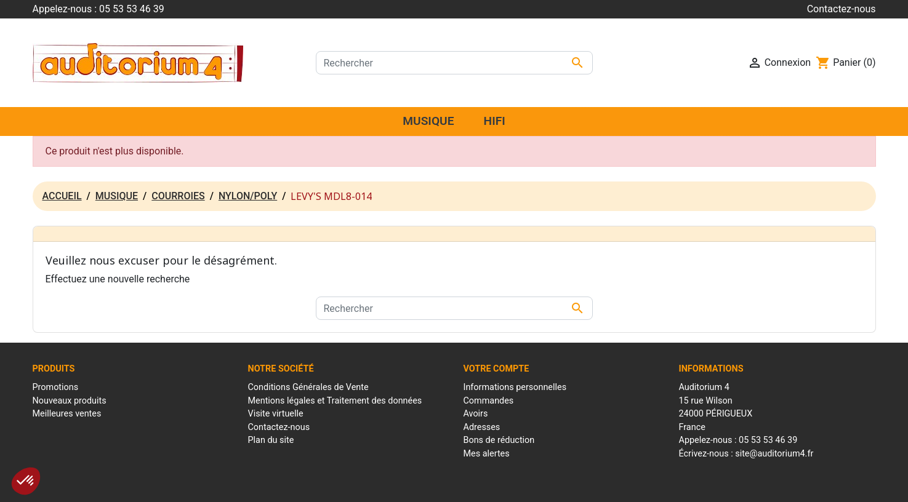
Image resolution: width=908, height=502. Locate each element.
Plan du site (271, 440)
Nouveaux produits (69, 401)
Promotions (56, 387)
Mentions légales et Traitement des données (335, 401)
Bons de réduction (499, 440)
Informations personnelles (515, 387)
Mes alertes (487, 453)
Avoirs (476, 413)
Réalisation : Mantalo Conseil (590, 486)
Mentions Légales (384, 486)
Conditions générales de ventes (477, 486)
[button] (26, 481)
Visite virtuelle (275, 413)
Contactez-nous (841, 9)
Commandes (489, 401)
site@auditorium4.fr (774, 453)
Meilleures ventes (67, 413)
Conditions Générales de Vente (308, 387)
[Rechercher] (454, 62)
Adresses (482, 427)
